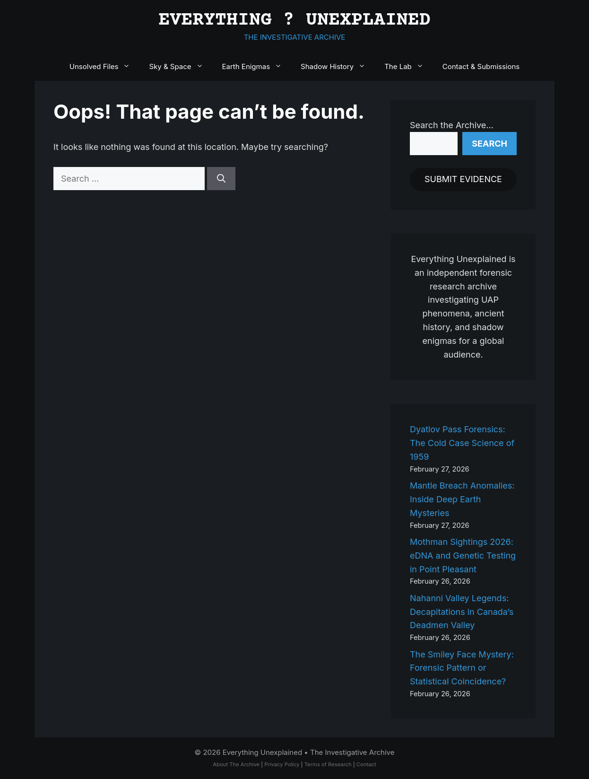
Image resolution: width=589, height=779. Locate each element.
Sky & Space (180, 67)
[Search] (221, 178)
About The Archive (236, 764)
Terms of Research (328, 764)
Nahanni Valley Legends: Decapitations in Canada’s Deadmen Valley (461, 611)
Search (489, 144)
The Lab (408, 67)
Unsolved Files (104, 67)
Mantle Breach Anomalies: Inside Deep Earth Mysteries (462, 499)
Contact (366, 764)
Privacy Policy (281, 764)
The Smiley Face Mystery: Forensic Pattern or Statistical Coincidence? (462, 668)
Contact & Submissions (481, 66)
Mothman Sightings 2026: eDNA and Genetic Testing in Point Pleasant (463, 555)
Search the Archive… (452, 125)
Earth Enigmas (257, 67)
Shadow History (338, 67)
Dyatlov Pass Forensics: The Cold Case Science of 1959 (462, 443)
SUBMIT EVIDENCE (463, 179)
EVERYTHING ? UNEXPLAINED (294, 20)
